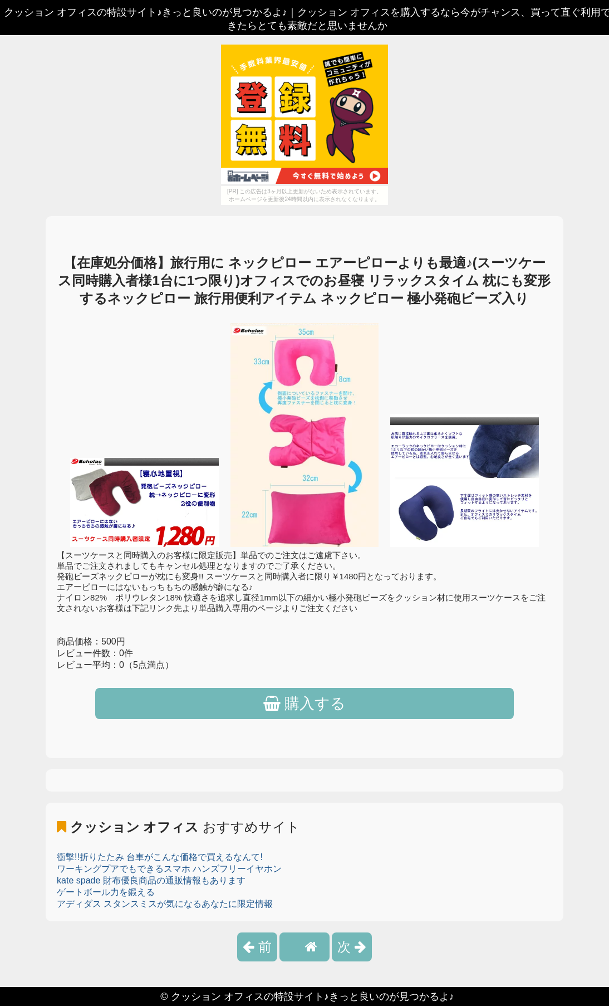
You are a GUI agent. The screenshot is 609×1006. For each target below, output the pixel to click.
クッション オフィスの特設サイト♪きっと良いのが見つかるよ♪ (312, 996)
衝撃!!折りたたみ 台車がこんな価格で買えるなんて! (160, 857)
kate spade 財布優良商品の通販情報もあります (151, 880)
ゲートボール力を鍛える (106, 892)
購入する (304, 703)
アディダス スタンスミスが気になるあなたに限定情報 (165, 904)
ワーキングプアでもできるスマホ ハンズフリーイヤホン (169, 868)
